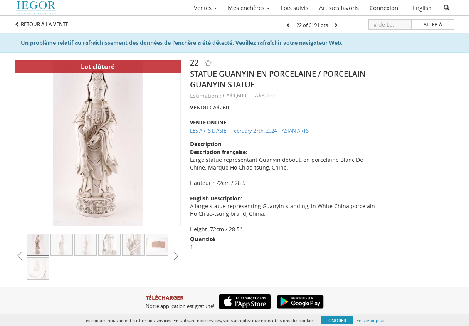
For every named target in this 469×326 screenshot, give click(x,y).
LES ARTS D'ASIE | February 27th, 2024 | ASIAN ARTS (249, 130)
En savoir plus (370, 320)
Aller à (433, 24)
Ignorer (336, 320)
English (422, 8)
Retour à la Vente (44, 24)
